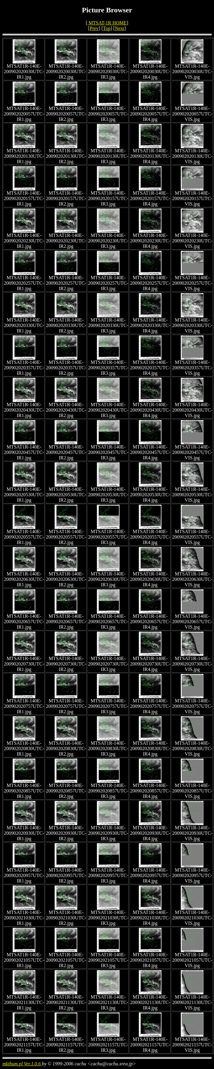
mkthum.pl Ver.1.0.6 (22, 1063)
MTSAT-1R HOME (106, 22)
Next (119, 28)
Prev (94, 28)
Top (106, 28)
